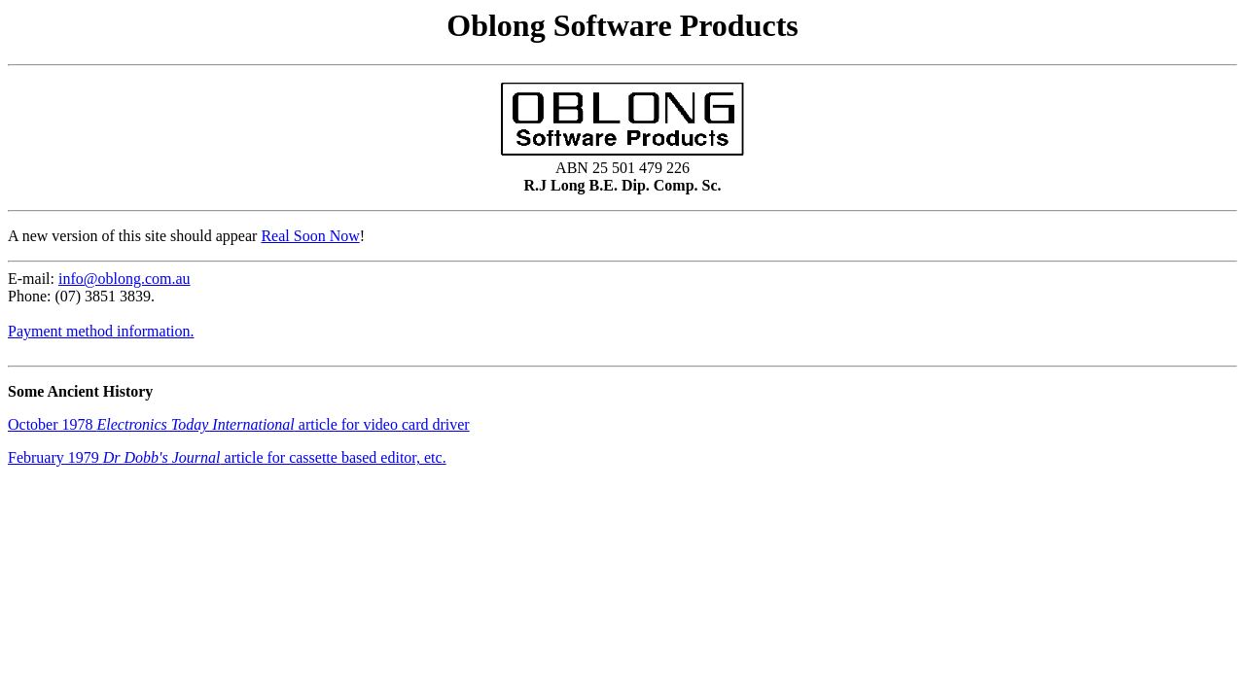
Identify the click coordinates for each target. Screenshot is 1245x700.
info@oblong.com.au (124, 278)
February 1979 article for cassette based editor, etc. (227, 457)
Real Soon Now (310, 236)
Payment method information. (101, 331)
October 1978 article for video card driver (239, 424)
